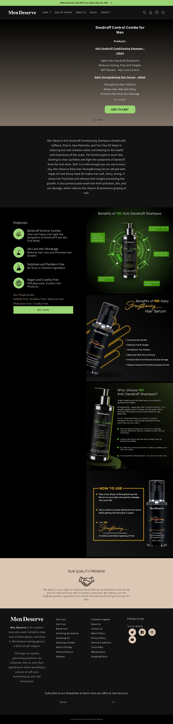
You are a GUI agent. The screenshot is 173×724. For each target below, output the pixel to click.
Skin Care (61, 619)
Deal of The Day (64, 647)
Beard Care (62, 628)
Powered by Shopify (95, 719)
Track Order (97, 647)
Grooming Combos (65, 643)
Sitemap (60, 656)
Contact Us (97, 628)
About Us (95, 624)
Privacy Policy (98, 638)
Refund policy (98, 652)
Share (98, 119)
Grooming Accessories (67, 633)
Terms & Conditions (101, 643)
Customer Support (100, 619)
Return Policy (98, 633)
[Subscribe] (113, 702)
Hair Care (61, 624)
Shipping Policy (99, 656)
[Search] (144, 12)
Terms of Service (64, 652)
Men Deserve (81, 719)
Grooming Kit (63, 638)
